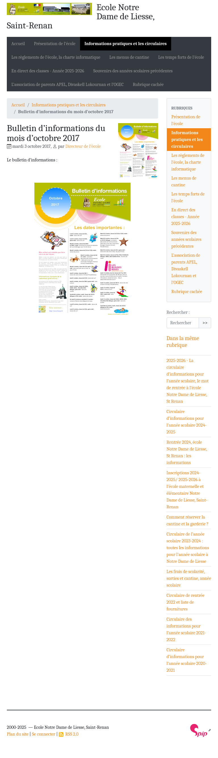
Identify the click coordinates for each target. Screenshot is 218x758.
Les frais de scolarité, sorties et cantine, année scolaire (189, 578)
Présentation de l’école (55, 43)
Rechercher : (178, 312)
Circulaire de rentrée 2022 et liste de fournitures (186, 602)
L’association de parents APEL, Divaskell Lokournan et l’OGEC (67, 84)
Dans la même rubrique (183, 341)
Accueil (18, 43)
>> (204, 322)
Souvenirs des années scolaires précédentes (133, 70)
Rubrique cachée (148, 84)
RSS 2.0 (69, 734)
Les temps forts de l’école (181, 57)
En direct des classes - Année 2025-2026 (47, 70)
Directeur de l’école (83, 146)
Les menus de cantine (129, 57)
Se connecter (43, 734)
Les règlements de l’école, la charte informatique (55, 57)
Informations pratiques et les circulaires (126, 43)
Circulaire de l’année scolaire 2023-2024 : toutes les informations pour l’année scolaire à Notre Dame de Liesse (188, 548)
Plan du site (17, 734)
